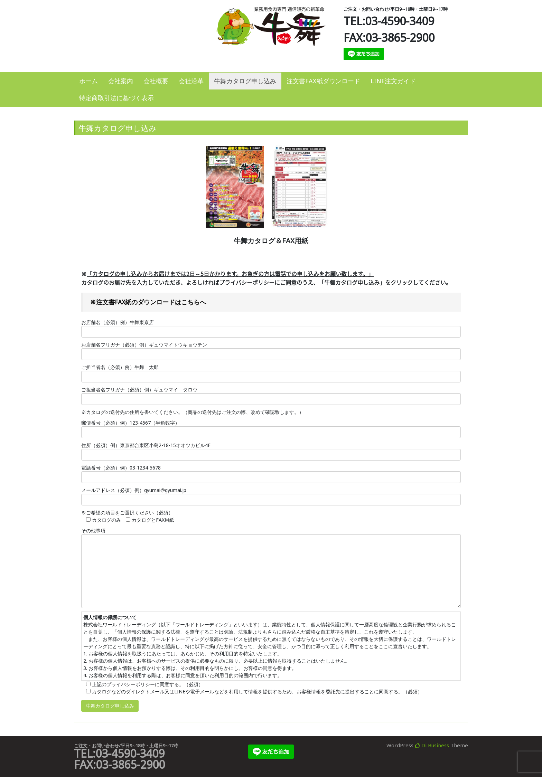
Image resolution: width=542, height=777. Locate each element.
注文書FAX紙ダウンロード (323, 81)
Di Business (432, 745)
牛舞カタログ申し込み (245, 81)
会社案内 (120, 81)
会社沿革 (191, 81)
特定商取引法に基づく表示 (116, 98)
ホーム (88, 81)
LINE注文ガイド (393, 81)
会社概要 (155, 81)
